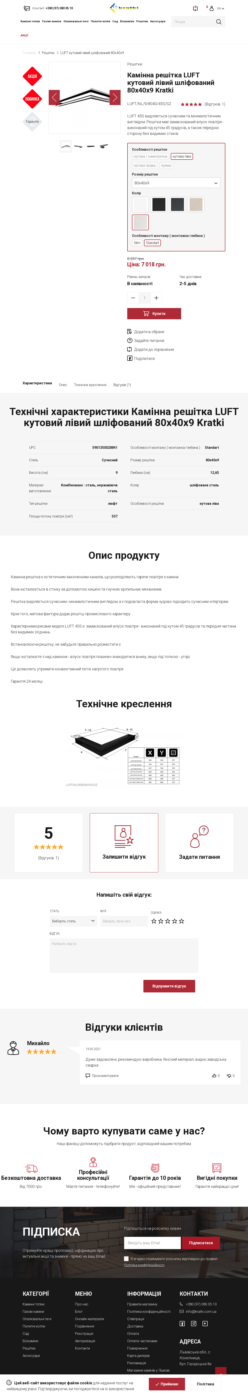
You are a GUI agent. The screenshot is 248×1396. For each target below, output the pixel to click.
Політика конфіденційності (146, 1249)
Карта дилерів (140, 1342)
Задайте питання (198, 333)
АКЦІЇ (24, 35)
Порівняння (85, 1310)
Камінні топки (30, 21)
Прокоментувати (105, 1060)
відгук (55, 918)
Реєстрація (85, 1317)
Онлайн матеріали (91, 1302)
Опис (63, 369)
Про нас (82, 1288)
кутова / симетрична (152, 156)
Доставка (136, 1313)
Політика (205, 1386)
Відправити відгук (169, 970)
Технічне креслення (90, 369)
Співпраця (136, 1306)
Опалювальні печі (76, 21)
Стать (54, 895)
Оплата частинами (143, 1328)
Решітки (142, 21)
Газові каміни (51, 21)
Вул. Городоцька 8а (197, 1347)
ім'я (103, 895)
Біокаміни (127, 21)
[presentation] (82, 972)
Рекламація (137, 1349)
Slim (137, 244)
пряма (168, 166)
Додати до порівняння (154, 342)
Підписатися (201, 1227)
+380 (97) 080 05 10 (203, 1288)
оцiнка (156, 897)
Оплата (133, 1321)
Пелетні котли (100, 21)
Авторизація (86, 1324)
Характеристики (37, 369)
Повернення (138, 1335)
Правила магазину (143, 1288)
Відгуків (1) (122, 369)
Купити (158, 315)
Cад (115, 21)
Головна (29, 53)
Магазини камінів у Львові (144, 1358)
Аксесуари (157, 21)
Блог (79, 1295)
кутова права (146, 166)
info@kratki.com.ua (201, 1295)
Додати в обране (149, 333)
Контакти (83, 1331)
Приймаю (169, 1386)
